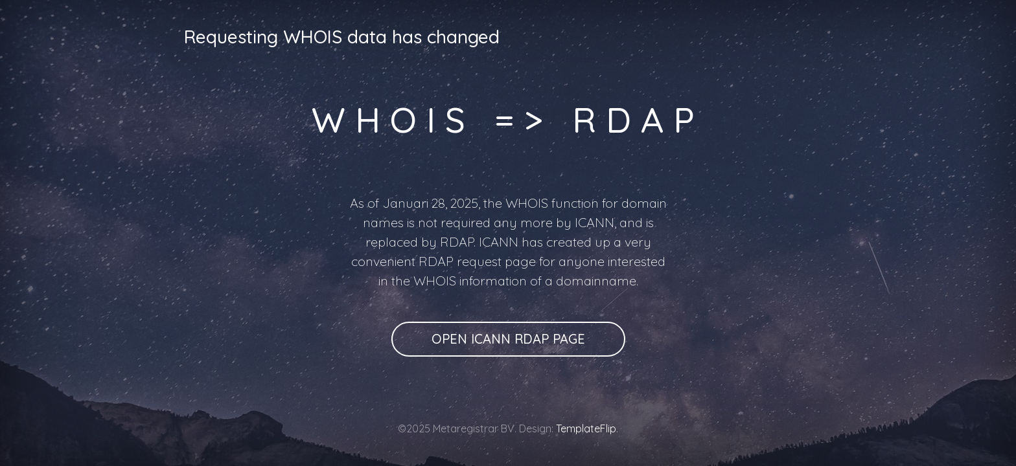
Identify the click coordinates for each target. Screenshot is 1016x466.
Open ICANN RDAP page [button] (508, 339)
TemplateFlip (586, 428)
